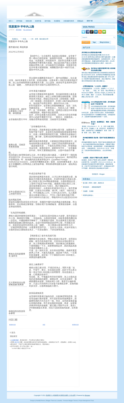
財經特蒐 (38, 21)
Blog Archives (104, 42)
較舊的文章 (75, 324)
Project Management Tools (86, 400)
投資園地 (57, 21)
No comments (27, 30)
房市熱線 (19, 21)
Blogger (102, 174)
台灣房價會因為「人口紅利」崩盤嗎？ (95, 86)
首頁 (12, 20)
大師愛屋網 (15, 340)
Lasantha (59, 400)
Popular (86, 42)
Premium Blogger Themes (70, 400)
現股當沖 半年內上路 (21, 26)
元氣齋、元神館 (88, 191)
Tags (94, 42)
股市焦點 (48, 21)
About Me (90, 21)
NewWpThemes (40, 400)
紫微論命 (80, 21)
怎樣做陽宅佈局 (68, 21)
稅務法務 (29, 21)
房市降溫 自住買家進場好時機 (91, 52)
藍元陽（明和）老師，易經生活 (93, 183)
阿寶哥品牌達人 (88, 195)
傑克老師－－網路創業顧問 (92, 187)
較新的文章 (12, 324)
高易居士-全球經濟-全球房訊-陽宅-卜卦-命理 (60, 395)
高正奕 (16, 342)
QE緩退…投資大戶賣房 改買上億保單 (95, 158)
